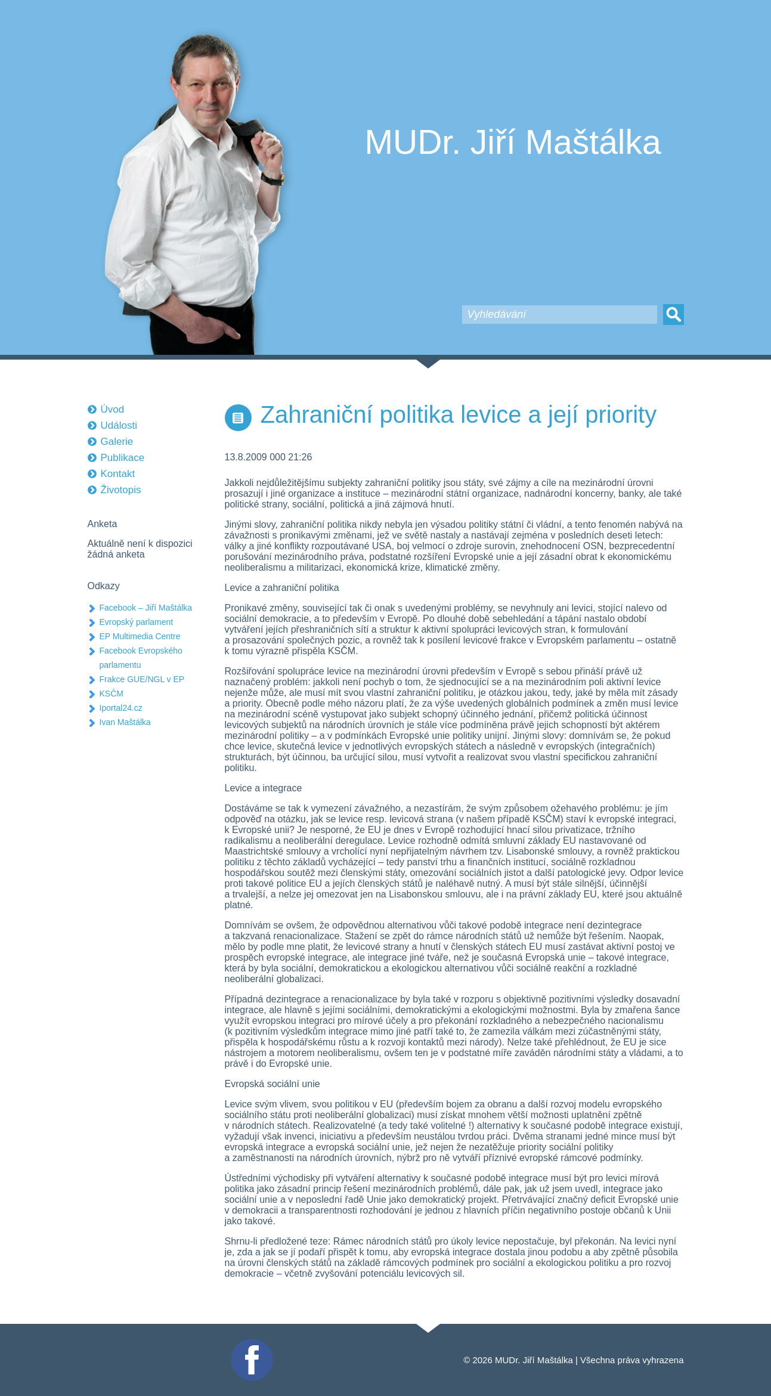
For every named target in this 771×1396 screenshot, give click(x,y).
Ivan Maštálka (125, 722)
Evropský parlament (137, 622)
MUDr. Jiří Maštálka (513, 142)
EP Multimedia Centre (140, 636)
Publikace (123, 457)
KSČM (111, 693)
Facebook (250, 1344)
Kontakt (118, 473)
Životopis (121, 490)
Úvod (113, 409)
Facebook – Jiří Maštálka (146, 607)
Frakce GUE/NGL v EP (142, 679)
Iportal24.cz (121, 708)
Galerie (117, 441)
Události (119, 425)
